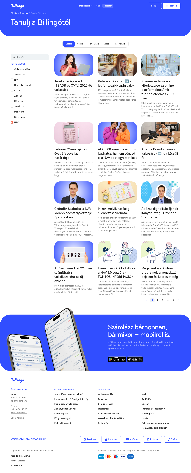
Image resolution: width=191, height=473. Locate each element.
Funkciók (102, 399)
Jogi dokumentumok (21, 456)
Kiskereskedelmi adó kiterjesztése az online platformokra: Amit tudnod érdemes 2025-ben (158, 89)
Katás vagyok (61, 413)
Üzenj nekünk (17, 418)
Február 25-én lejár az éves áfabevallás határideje (70, 153)
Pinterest (154, 439)
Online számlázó (106, 394)
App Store (135, 359)
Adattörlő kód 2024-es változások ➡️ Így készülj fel (159, 153)
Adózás (18, 96)
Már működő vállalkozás (66, 404)
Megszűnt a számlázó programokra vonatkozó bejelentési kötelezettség (159, 272)
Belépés (154, 6)
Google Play (117, 359)
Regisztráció (171, 6)
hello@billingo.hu (19, 401)
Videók (107, 44)
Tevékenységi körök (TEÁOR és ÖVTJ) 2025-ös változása (73, 85)
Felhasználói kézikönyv (153, 409)
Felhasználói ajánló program (156, 423)
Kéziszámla (19, 117)
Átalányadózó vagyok (65, 409)
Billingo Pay (104, 423)
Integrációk (103, 409)
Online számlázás (22, 69)
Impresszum (16, 465)
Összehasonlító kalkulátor (111, 418)
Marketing (19, 112)
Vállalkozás (19, 74)
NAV (16, 80)
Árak (98, 6)
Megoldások (84, 6)
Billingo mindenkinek (64, 389)
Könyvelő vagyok (63, 418)
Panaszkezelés (18, 460)
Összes (69, 44)
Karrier (145, 418)
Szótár (145, 404)
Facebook (91, 439)
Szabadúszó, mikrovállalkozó (68, 394)
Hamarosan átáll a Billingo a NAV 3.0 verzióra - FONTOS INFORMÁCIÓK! (117, 272)
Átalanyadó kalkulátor (109, 413)
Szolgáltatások (105, 404)
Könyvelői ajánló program (154, 428)
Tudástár (107, 6)
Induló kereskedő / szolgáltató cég (71, 399)
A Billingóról (148, 413)
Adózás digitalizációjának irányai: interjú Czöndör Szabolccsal (159, 213)
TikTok (174, 439)
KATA (17, 90)
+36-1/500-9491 (19, 412)
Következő (178, 300)
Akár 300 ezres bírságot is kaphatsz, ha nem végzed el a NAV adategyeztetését (117, 153)
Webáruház (19, 106)
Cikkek (80, 44)
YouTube (134, 439)
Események (120, 44)
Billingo (17, 6)
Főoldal (14, 13)
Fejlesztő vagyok (62, 423)
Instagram (112, 439)
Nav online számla (23, 85)
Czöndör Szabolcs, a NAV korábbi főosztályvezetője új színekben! (73, 213)
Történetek (94, 44)
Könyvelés (19, 101)
